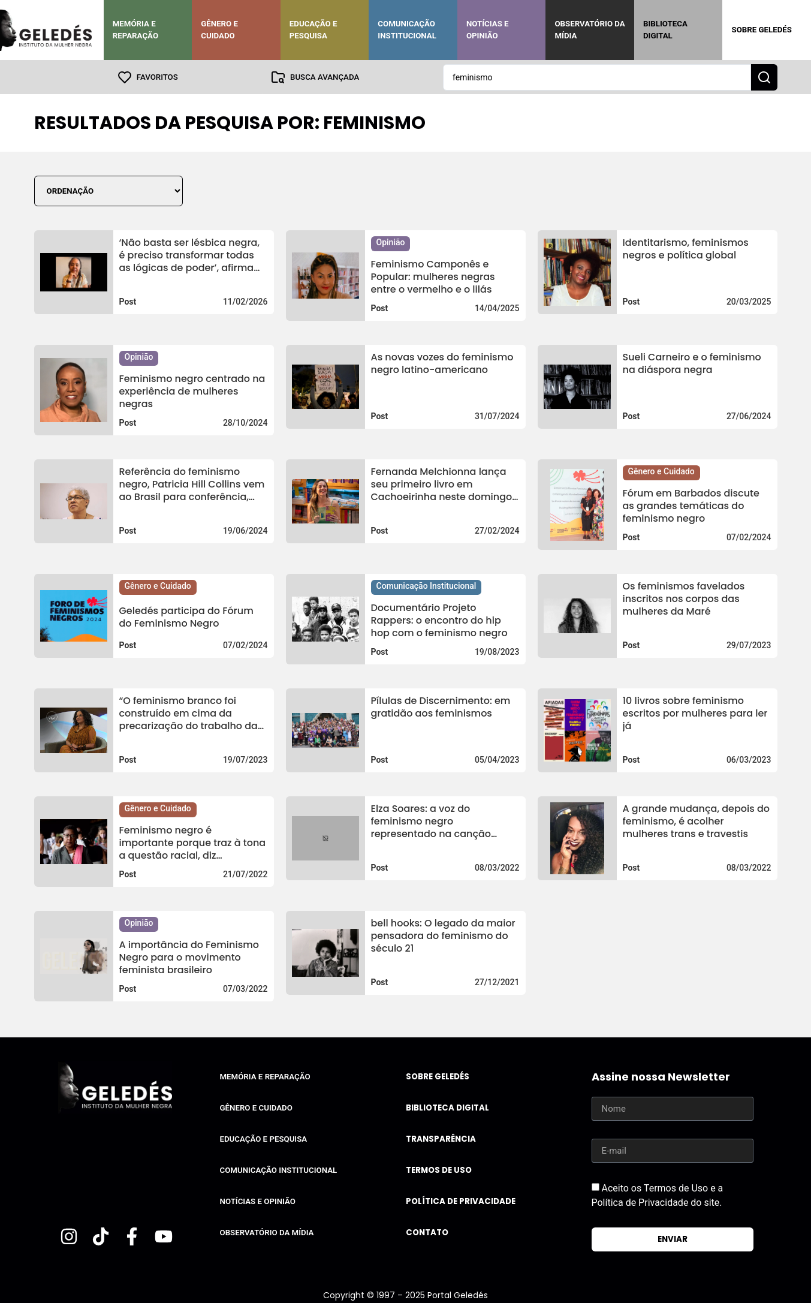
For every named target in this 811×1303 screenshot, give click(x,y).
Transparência (441, 1138)
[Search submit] (764, 77)
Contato (427, 1232)
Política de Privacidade (460, 1200)
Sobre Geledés (761, 29)
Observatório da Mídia (589, 29)
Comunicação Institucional (407, 29)
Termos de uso (439, 1169)
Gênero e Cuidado (219, 29)
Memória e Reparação (135, 29)
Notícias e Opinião (487, 29)
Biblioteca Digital (665, 29)
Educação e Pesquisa (313, 29)
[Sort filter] (108, 190)
